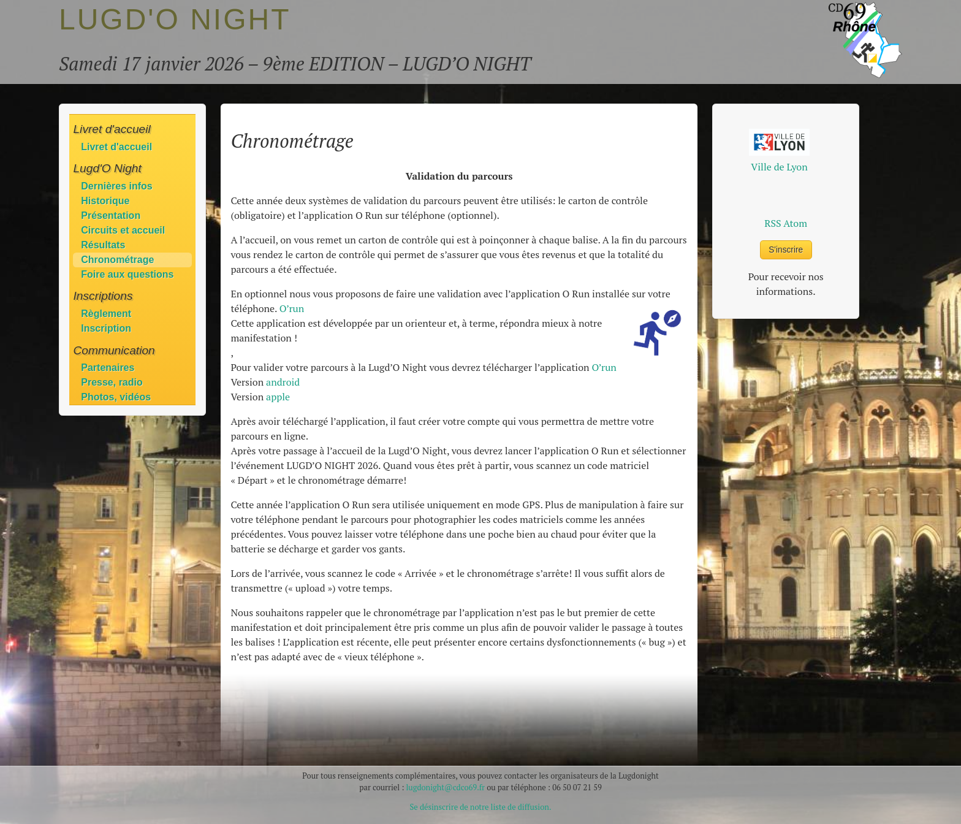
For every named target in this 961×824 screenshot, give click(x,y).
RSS (772, 223)
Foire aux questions (127, 274)
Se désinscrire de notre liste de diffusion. (481, 807)
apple (278, 396)
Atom (795, 223)
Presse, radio (112, 382)
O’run (292, 308)
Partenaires (107, 367)
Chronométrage (117, 259)
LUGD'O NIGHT (175, 19)
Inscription (106, 328)
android (283, 382)
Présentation (110, 215)
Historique (105, 201)
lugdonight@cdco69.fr (445, 787)
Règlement (106, 313)
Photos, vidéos (116, 397)
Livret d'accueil (116, 147)
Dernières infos (116, 186)
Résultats (103, 245)
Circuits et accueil (123, 230)
